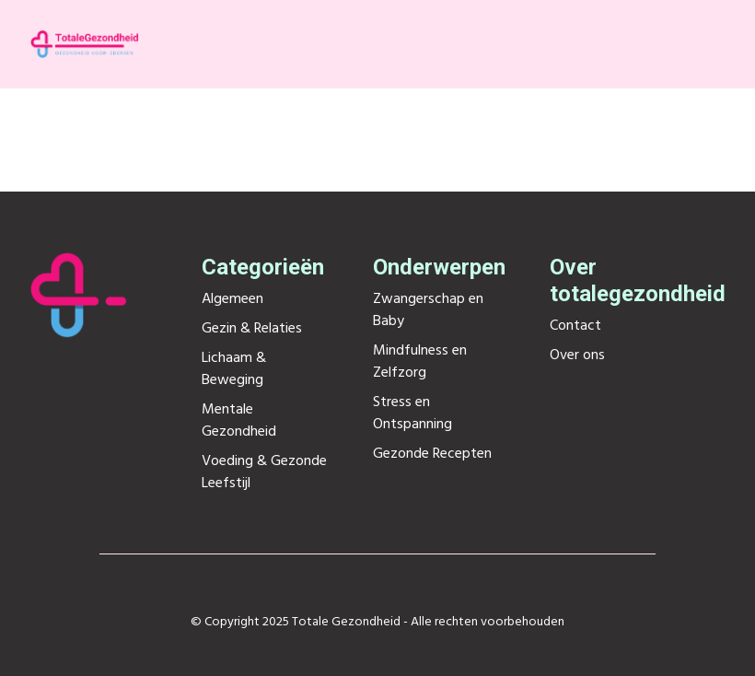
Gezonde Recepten (432, 454)
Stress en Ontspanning (412, 413)
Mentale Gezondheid (239, 421)
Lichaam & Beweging (234, 369)
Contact (575, 326)
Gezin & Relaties (252, 329)
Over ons (577, 355)
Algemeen (232, 299)
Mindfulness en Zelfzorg (420, 362)
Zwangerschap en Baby (428, 310)
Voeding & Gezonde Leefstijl (264, 472)
